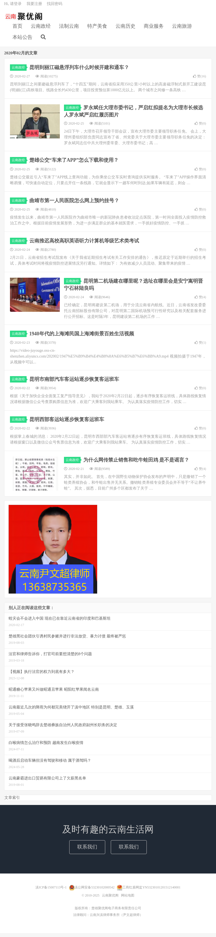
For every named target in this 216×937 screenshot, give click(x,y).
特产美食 (97, 29)
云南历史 (125, 29)
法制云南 (69, 29)
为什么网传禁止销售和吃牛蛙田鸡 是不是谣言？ (136, 464)
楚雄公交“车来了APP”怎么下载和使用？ (74, 164)
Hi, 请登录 (13, 7)
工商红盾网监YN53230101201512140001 (151, 891)
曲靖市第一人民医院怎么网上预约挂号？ (74, 204)
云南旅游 (182, 29)
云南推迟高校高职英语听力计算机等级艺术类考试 (84, 244)
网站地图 (127, 899)
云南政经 (41, 29)
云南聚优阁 (23, 19)
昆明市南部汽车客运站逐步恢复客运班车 (74, 383)
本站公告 (22, 40)
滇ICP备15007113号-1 (50, 891)
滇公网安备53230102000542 (94, 891)
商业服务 (154, 29)
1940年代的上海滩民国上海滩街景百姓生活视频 (81, 337)
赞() (199, 80)
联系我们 (87, 851)
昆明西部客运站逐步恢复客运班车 (66, 423)
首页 (17, 29)
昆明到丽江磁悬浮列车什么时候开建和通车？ (79, 71)
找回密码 (54, 7)
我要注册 (34, 7)
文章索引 (12, 802)
